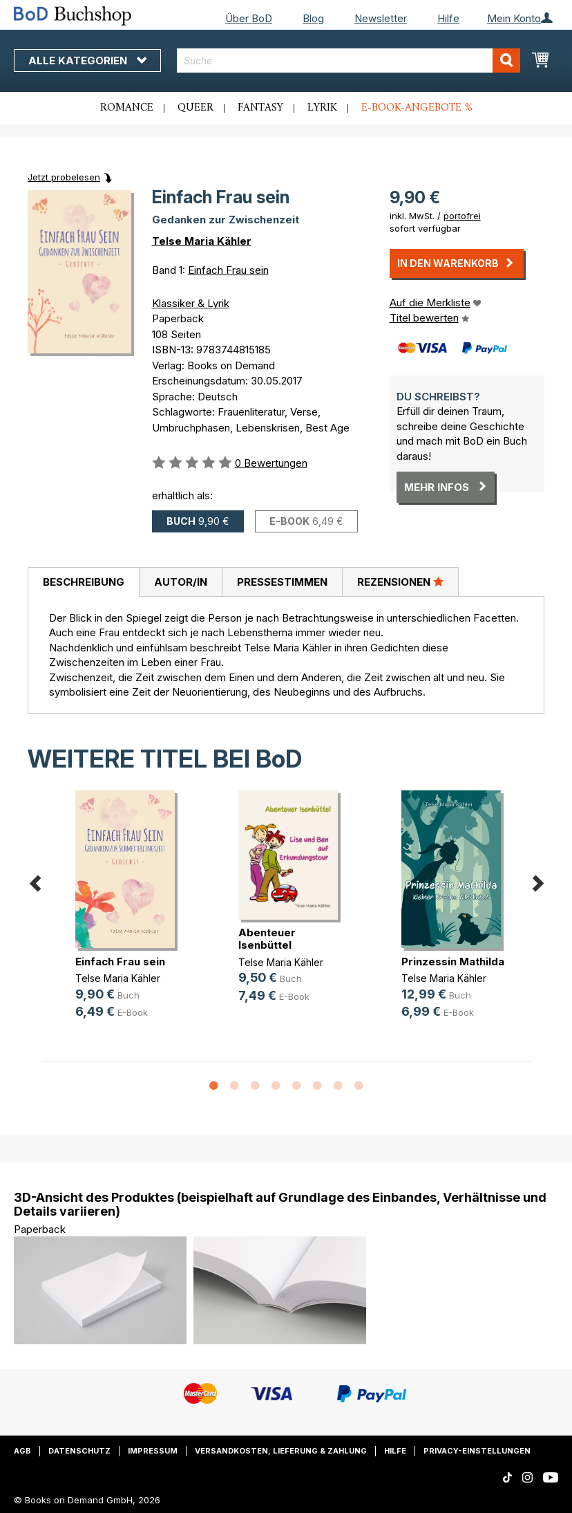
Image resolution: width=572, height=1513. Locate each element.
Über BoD (248, 18)
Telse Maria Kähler (201, 241)
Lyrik (322, 108)
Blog (313, 18)
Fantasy (260, 108)
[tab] (83, 582)
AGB (22, 1451)
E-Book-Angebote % (417, 108)
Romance (126, 108)
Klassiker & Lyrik (190, 303)
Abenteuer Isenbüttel (267, 939)
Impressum (153, 1451)
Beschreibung (83, 581)
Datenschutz (79, 1451)
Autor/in (180, 581)
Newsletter (380, 18)
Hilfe (448, 18)
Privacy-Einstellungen (477, 1451)
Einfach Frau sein (228, 270)
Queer (195, 108)
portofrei (462, 215)
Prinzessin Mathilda (452, 961)
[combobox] (348, 60)
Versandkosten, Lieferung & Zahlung (281, 1451)
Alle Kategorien (87, 60)
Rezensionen (400, 581)
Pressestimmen (282, 581)
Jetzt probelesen (64, 177)
